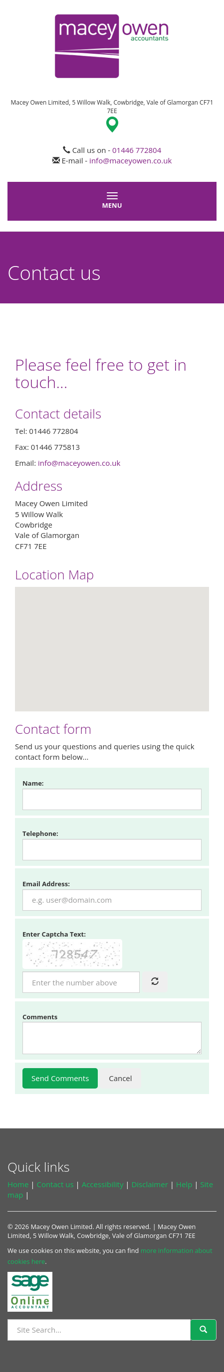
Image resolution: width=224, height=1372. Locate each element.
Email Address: (46, 883)
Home (17, 1184)
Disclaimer (149, 1184)
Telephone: (40, 833)
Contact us (54, 1184)
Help (184, 1184)
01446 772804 (136, 150)
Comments (39, 1016)
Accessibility (103, 1184)
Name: (33, 783)
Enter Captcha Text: (54, 934)
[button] (112, 640)
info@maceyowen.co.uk (130, 160)
